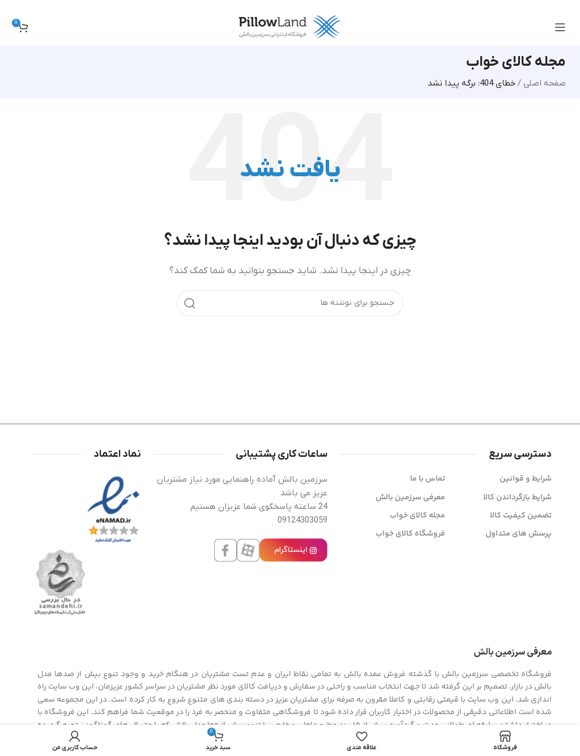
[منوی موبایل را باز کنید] (560, 27)
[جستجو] (290, 303)
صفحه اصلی (544, 83)
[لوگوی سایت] (290, 26)
